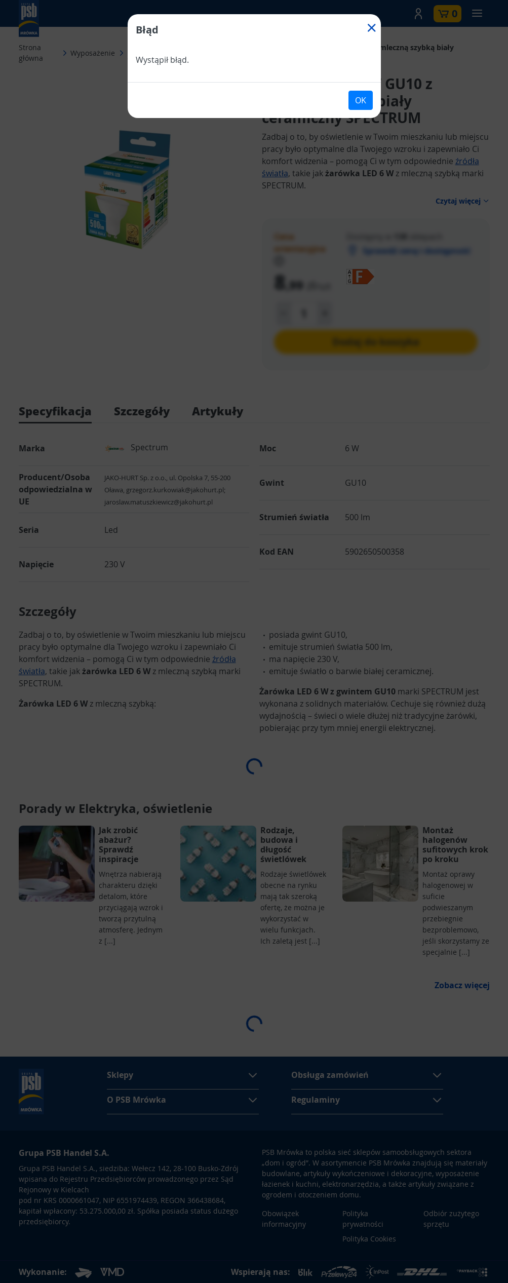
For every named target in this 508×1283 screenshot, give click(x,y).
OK (360, 100)
